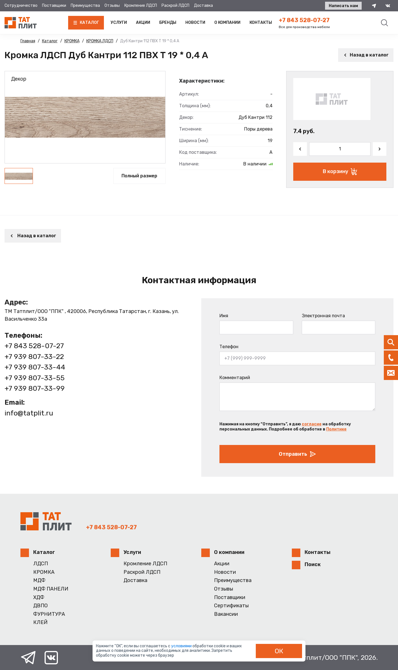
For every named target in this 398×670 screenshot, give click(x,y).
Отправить (297, 454)
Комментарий (234, 377)
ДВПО (40, 606)
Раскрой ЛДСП (175, 5)
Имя (223, 315)
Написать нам (343, 5)
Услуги (119, 22)
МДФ (39, 580)
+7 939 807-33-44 (35, 367)
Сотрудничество (21, 5)
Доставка (203, 5)
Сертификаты (231, 606)
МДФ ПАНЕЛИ (50, 589)
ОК (279, 651)
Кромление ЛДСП (140, 5)
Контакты (261, 22)
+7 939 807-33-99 (35, 388)
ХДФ (38, 597)
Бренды (167, 22)
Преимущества (85, 5)
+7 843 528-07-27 (304, 20)
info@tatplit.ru (29, 413)
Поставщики (54, 5)
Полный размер (139, 175)
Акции (143, 22)
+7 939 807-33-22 (34, 356)
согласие (312, 424)
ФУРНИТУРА (49, 614)
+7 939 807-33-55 (35, 378)
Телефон (228, 346)
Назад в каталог (366, 55)
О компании (227, 22)
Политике (336, 429)
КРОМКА (44, 572)
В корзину (340, 171)
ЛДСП (40, 564)
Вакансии (226, 614)
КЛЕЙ (40, 622)
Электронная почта (323, 315)
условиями (181, 646)
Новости (195, 22)
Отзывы (112, 5)
